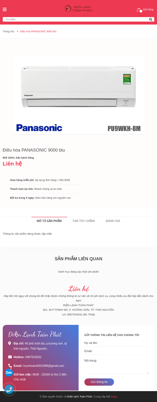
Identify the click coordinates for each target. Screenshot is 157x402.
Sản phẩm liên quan (78, 258)
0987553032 (33, 357)
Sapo (114, 396)
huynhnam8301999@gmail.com (43, 365)
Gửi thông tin (99, 381)
